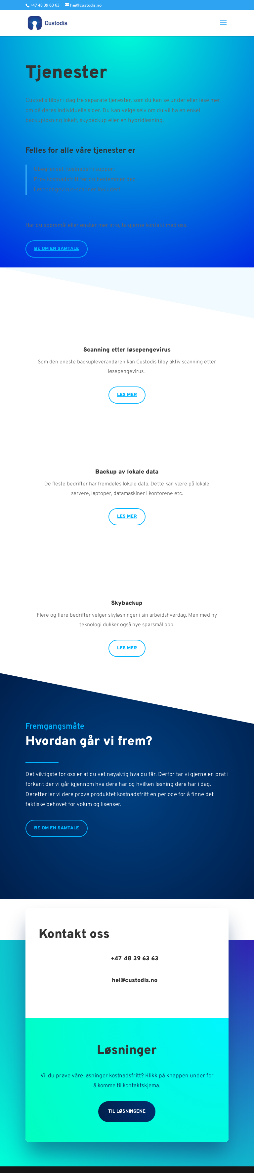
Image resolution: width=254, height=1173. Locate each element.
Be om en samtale (56, 249)
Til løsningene (127, 1111)
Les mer (127, 395)
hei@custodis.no (134, 980)
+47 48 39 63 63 (45, 5)
